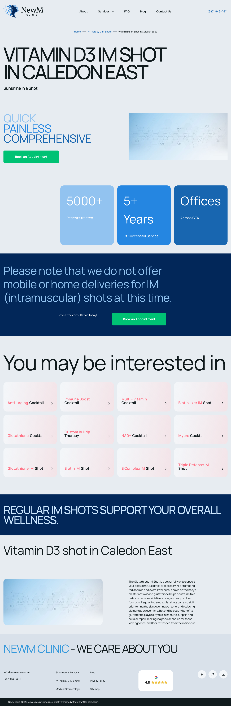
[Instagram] (212, 674)
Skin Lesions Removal (67, 672)
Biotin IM (87, 468)
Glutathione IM (30, 468)
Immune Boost (87, 401)
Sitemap (94, 689)
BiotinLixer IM (200, 402)
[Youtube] (223, 674)
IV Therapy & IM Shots (99, 31)
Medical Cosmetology (68, 689)
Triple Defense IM (200, 466)
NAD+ (144, 435)
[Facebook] (202, 674)
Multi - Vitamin (144, 401)
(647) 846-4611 (217, 11)
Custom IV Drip (87, 433)
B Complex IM (144, 468)
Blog (143, 11)
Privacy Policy (97, 680)
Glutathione (30, 435)
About (83, 11)
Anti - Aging (30, 402)
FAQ (127, 11)
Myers (200, 435)
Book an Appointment (31, 157)
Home (77, 31)
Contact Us (163, 11)
